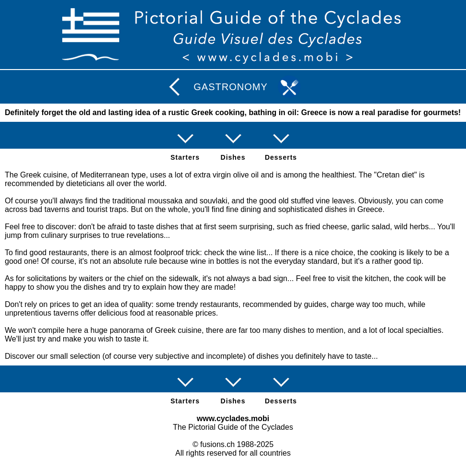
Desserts (281, 157)
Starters (185, 157)
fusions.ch (217, 444)
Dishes (233, 157)
